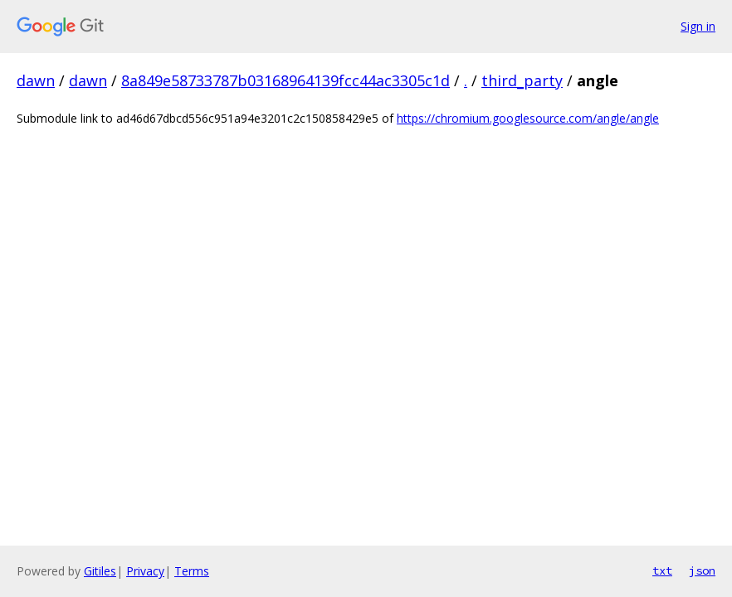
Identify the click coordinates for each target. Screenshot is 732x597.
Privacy (145, 571)
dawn (36, 80)
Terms (191, 571)
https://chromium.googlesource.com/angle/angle (528, 118)
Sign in (698, 26)
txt (662, 570)
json (702, 570)
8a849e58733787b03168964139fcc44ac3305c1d (285, 80)
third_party (522, 80)
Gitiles (100, 571)
